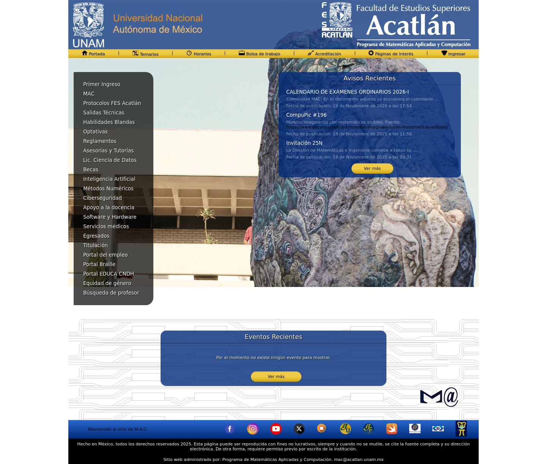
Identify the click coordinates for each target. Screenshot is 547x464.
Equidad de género (107, 283)
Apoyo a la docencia (108, 207)
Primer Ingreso (101, 84)
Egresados (96, 236)
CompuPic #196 (306, 115)
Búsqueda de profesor (111, 293)
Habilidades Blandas (109, 122)
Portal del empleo (105, 255)
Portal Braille (99, 264)
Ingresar (453, 54)
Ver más (372, 168)
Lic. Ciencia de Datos (110, 160)
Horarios (198, 54)
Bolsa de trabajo (259, 54)
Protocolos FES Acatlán (112, 103)
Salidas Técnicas (103, 113)
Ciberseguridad (102, 198)
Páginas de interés (391, 54)
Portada (93, 54)
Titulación (95, 245)
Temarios (145, 54)
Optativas (95, 132)
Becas (90, 169)
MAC (89, 94)
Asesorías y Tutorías (108, 151)
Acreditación (324, 54)
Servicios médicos (106, 226)
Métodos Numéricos (108, 188)
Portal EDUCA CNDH (108, 274)
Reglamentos (100, 141)
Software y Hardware (109, 217)
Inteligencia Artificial (109, 179)
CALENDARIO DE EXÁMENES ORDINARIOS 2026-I (347, 92)
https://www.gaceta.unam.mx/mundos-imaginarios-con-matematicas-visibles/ (367, 127)
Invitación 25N (304, 143)
